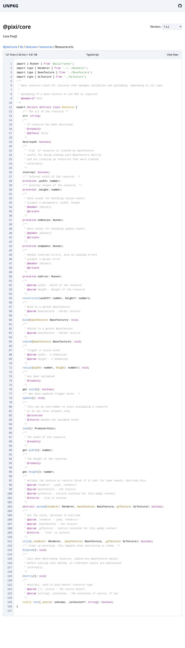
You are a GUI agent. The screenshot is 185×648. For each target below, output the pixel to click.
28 (10, 181)
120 (9, 580)
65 (10, 341)
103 (9, 506)
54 (10, 294)
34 (10, 207)
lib (21, 47)
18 (10, 137)
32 (10, 198)
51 (10, 280)
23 (10, 159)
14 (10, 120)
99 (10, 489)
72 (10, 372)
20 (10, 146)
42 (10, 241)
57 (10, 307)
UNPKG (10, 6)
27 (10, 176)
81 (10, 411)
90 (10, 450)
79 (10, 402)
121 (9, 584)
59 (10, 315)
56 (10, 302)
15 (10, 124)
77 (10, 393)
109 (9, 532)
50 (10, 276)
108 (9, 528)
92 (10, 459)
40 (10, 233)
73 (10, 376)
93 (10, 463)
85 (10, 428)
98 (10, 485)
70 (10, 363)
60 (10, 320)
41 (10, 237)
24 (10, 163)
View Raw (172, 54)
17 (10, 133)
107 (9, 524)
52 (10, 285)
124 (9, 597)
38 (10, 224)
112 (9, 545)
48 (10, 267)
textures (31, 47)
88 (10, 441)
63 (10, 333)
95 (10, 472)
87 (10, 437)
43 (10, 246)
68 (10, 354)
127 (9, 610)
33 (10, 202)
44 (10, 250)
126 (9, 606)
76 (10, 389)
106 (9, 519)
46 (10, 259)
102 (9, 502)
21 (10, 150)
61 (10, 324)
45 (10, 254)
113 (9, 550)
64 (10, 337)
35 (10, 211)
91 (10, 454)
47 (10, 263)
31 (10, 194)
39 (10, 228)
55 (10, 298)
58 (10, 311)
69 (10, 359)
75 (10, 385)
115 (9, 558)
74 (10, 380)
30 (10, 189)
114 (9, 554)
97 (10, 480)
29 (10, 185)
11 (10, 107)
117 (9, 567)
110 (9, 537)
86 (10, 432)
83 (10, 419)
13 (10, 116)
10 (10, 102)
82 (10, 415)
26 (10, 172)
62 (10, 328)
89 (10, 445)
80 (10, 406)
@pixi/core (10, 47)
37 (10, 220)
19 (10, 142)
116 (9, 563)
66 (10, 346)
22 (10, 155)
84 (10, 424)
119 (9, 576)
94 (10, 467)
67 (10, 350)
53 (10, 289)
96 (10, 476)
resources (46, 47)
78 (10, 398)
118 (9, 571)
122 (9, 589)
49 (10, 272)
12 (10, 111)
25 (10, 168)
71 (10, 367)
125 (9, 602)
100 (9, 493)
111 (9, 541)
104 (9, 511)
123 (9, 593)
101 (9, 498)
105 (9, 515)
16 (10, 129)
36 (10, 215)
